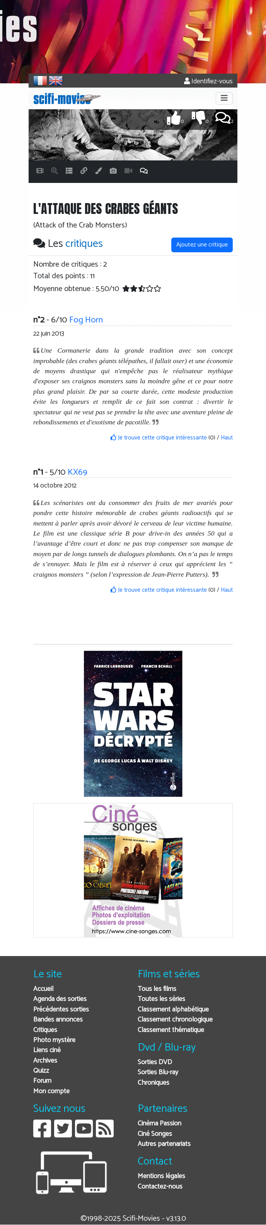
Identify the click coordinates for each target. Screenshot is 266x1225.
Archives (45, 1060)
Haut (227, 438)
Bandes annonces (58, 1019)
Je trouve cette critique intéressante (159, 438)
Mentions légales (161, 1176)
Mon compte (51, 1091)
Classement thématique (171, 1030)
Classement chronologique (175, 1019)
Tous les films (157, 989)
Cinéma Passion (159, 1123)
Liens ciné (47, 1050)
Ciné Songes (155, 1134)
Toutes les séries (161, 999)
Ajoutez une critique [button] (202, 244)
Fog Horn (86, 320)
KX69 (77, 472)
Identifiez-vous (208, 81)
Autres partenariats (164, 1144)
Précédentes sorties (61, 1009)
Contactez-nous (160, 1186)
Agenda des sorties (60, 999)
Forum (42, 1081)
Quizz (41, 1071)
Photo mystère (54, 1040)
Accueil (43, 989)
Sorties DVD (155, 1062)
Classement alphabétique (173, 1009)
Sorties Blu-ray (158, 1072)
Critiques (45, 1030)
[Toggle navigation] (224, 98)
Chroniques (153, 1083)
